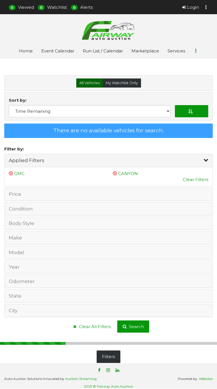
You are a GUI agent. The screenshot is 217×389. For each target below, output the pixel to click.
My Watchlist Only (122, 82)
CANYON (128, 173)
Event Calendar (57, 51)
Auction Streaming (81, 379)
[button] (21, 7)
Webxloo (206, 379)
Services (176, 51)
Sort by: (19, 100)
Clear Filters (195, 179)
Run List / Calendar (103, 51)
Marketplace (145, 51)
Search (133, 326)
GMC (19, 173)
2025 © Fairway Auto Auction (108, 386)
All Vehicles (89, 82)
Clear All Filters (92, 326)
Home (26, 51)
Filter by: (14, 149)
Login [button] (190, 7)
